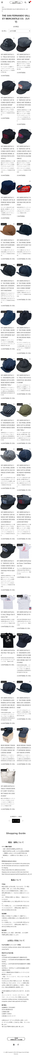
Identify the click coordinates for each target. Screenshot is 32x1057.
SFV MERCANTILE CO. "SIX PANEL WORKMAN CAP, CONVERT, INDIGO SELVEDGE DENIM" (24, 702)
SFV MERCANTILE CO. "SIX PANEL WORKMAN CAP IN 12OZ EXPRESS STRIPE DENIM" (8, 470)
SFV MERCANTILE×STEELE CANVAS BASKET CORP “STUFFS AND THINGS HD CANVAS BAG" (8, 791)
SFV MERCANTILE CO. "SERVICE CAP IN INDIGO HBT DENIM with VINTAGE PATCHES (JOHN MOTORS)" (24, 517)
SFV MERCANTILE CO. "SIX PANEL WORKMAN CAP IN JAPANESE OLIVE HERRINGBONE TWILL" (24, 425)
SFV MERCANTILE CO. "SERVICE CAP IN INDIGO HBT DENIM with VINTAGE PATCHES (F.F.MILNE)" (24, 102)
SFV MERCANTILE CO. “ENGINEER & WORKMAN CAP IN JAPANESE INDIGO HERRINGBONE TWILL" (7, 380)
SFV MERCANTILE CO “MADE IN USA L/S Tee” (24, 614)
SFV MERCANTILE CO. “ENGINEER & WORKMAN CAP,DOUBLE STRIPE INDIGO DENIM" (8, 425)
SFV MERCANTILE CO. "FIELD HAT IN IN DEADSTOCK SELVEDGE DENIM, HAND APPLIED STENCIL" (8, 59)
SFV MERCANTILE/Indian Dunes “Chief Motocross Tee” (24, 563)
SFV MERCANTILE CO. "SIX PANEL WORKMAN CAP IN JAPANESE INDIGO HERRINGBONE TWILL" (24, 470)
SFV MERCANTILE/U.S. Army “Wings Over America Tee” (8, 614)
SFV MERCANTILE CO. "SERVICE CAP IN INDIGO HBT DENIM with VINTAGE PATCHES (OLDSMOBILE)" (8, 517)
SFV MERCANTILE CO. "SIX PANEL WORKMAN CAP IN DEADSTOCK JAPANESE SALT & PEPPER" (8, 332)
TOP (3, 7)
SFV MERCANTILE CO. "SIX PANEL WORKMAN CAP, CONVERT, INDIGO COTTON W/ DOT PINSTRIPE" (8, 285)
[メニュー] (2, 2)
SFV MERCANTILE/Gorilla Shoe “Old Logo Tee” (8, 653)
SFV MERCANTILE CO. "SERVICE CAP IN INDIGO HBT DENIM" (24, 57)
